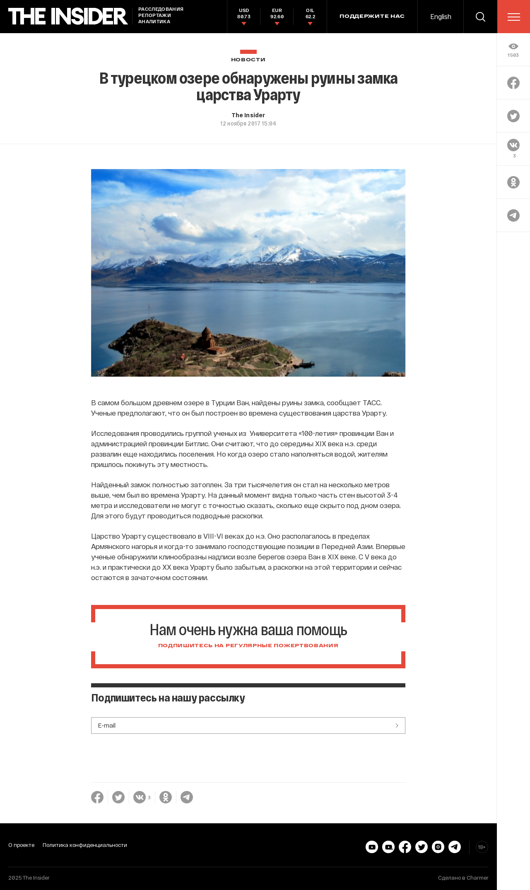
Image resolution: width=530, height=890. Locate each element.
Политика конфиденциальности (85, 845)
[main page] (68, 16)
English (440, 16)
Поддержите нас (372, 16)
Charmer (478, 877)
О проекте (21, 845)
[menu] (514, 17)
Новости (248, 60)
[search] (480, 16)
